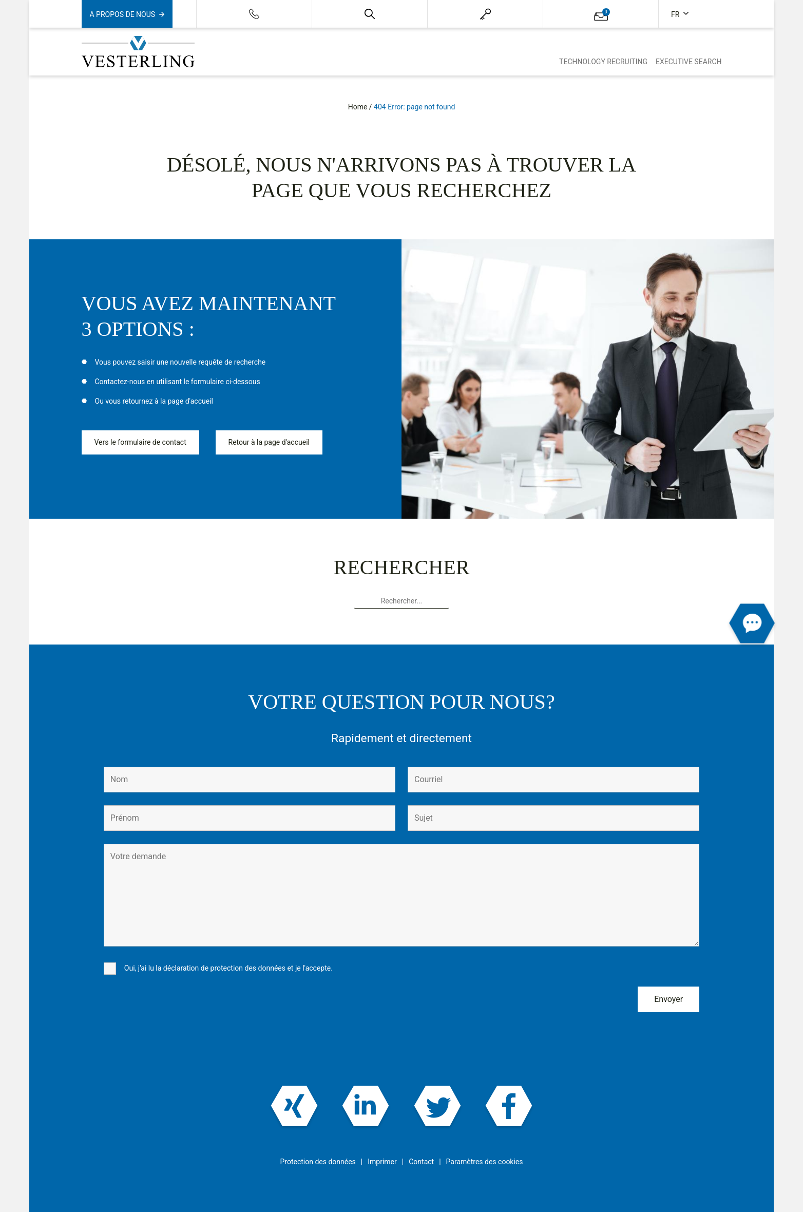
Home (358, 107)
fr (676, 14)
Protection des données (317, 1162)
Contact (421, 1162)
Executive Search (689, 62)
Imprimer (382, 1162)
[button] (370, 14)
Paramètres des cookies (484, 1162)
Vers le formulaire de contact (140, 442)
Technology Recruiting (603, 62)
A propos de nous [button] (123, 14)
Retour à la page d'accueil (269, 442)
